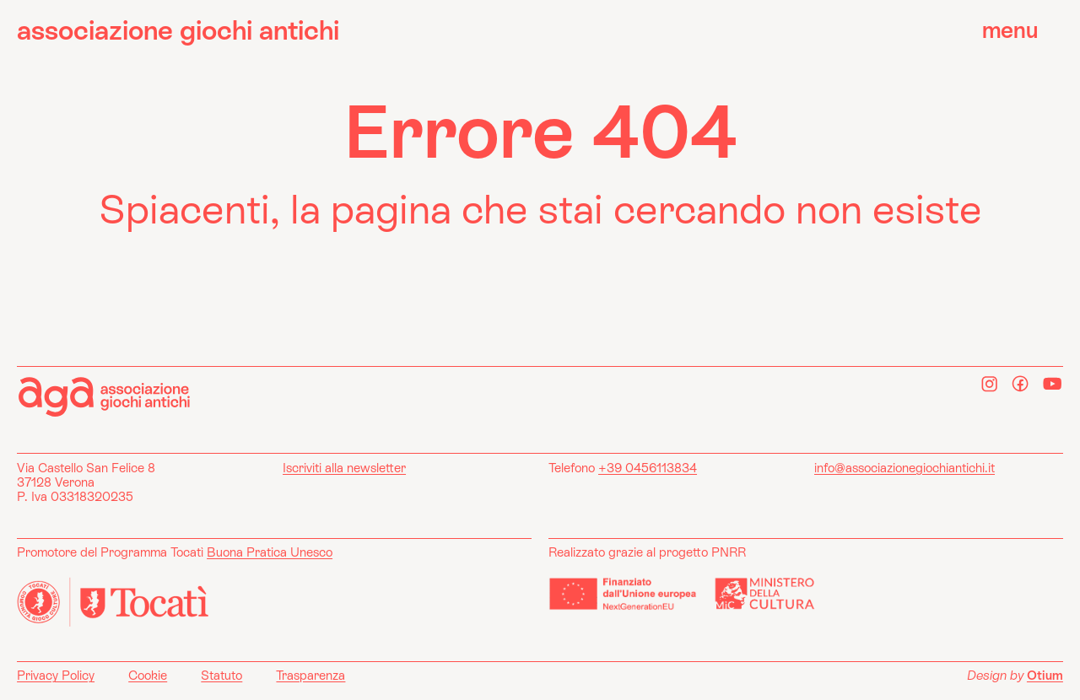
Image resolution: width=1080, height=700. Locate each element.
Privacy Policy (55, 675)
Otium (1045, 675)
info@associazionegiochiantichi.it (904, 467)
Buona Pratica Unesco (269, 552)
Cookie (147, 675)
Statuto (221, 675)
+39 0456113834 (647, 467)
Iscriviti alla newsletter (344, 467)
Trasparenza (310, 675)
